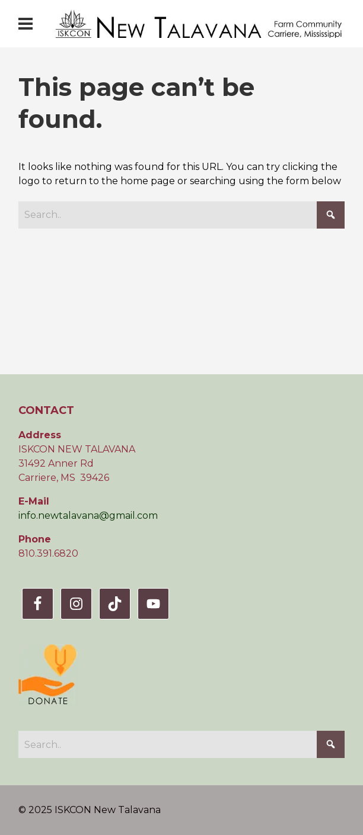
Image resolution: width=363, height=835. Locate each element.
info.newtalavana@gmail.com (88, 515)
